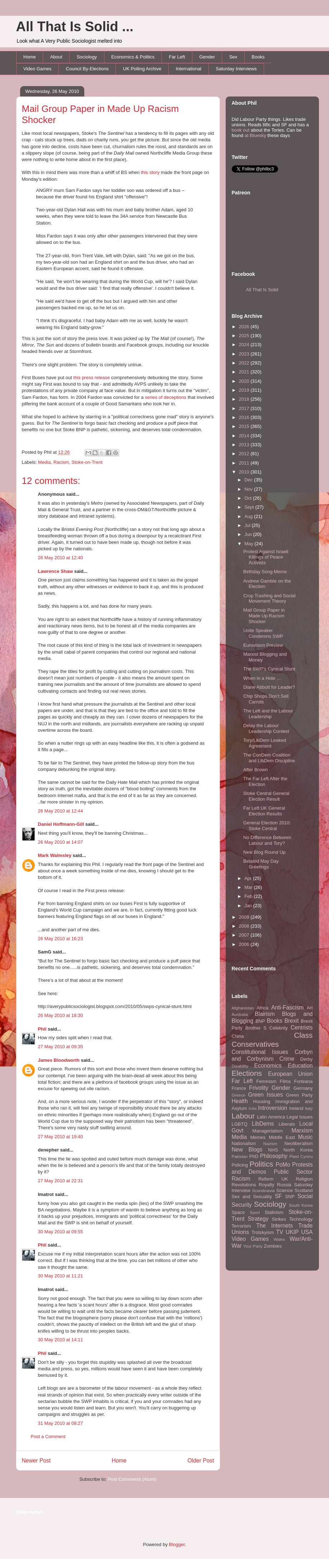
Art (310, 1008)
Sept (249, 507)
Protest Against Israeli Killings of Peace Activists (265, 557)
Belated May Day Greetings (261, 864)
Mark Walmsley (54, 855)
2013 (245, 444)
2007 (245, 935)
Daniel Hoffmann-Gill (61, 824)
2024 (245, 344)
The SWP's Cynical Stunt (269, 669)
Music (305, 1137)
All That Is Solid (262, 289)
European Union (290, 1074)
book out (241, 130)
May (249, 543)
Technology (301, 1219)
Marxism (302, 1130)
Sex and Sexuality (252, 1196)
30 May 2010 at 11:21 (60, 1275)
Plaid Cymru (301, 1156)
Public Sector (293, 1172)
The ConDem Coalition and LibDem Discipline (269, 757)
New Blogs (247, 1149)
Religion (304, 1179)
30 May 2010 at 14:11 (60, 1339)
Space (238, 1212)
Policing (240, 1165)
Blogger (177, 1544)
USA (306, 1232)
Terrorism (241, 1226)
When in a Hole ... (261, 678)
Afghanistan (243, 1007)
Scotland (304, 1190)
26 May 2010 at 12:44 (60, 811)
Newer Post (36, 1460)
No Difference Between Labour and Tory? (267, 840)
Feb (249, 896)
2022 (245, 363)
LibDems (263, 1124)
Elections (247, 1073)
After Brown (255, 769)
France (239, 1088)
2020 (245, 381)
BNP (260, 1021)
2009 (245, 917)
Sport (255, 1212)
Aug (249, 516)
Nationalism (244, 1143)
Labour (243, 1116)
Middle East (282, 1137)
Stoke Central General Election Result (266, 796)
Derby (306, 1059)
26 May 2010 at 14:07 (60, 842)
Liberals (286, 1124)
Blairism (264, 1014)
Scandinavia (263, 1190)
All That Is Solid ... (74, 26)
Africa (262, 1008)
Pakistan (240, 1156)
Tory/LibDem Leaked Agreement (264, 743)
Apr (248, 878)
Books (258, 57)
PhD (253, 1156)
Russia (284, 1184)
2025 (245, 335)
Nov (249, 489)
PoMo (283, 1165)
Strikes (279, 1219)
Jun (248, 534)
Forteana (303, 1081)
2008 (245, 926)
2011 (245, 463)
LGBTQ (240, 1124)
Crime (287, 1059)
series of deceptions (166, 397)
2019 (245, 390)
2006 (245, 944)
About (56, 57)
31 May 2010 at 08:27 (60, 1423)
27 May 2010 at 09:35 (60, 1046)
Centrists (302, 1028)
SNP (290, 1196)
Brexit (292, 1021)
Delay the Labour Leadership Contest (266, 728)
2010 (245, 472)
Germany (302, 1088)
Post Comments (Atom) (132, 1479)
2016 (245, 417)
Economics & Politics (133, 57)
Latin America (271, 1117)
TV (279, 1232)
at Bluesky (255, 135)
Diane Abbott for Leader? (269, 687)
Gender (207, 57)
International (189, 68)
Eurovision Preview (263, 645)
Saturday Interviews (236, 68)
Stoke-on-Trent (86, 462)
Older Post (201, 1460)
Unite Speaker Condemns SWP (263, 633)
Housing (262, 1101)
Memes (257, 1137)
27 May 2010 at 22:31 (60, 1180)
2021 (245, 372)
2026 (245, 326)
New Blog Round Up (264, 852)
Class (303, 1035)
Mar (249, 887)
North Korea (298, 1150)
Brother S (256, 1028)
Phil (42, 1029)
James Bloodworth (59, 1060)
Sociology (87, 57)
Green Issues (265, 1095)
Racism (61, 462)
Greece (238, 1095)
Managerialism (268, 1131)
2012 (245, 453)
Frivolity (258, 1088)
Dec (249, 479)
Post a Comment (48, 1436)
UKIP (292, 1232)
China (238, 1036)
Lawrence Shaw (55, 571)
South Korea (300, 1205)
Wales (279, 1239)
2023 (245, 354)
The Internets (274, 1226)
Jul (248, 525)
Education (300, 1066)
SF (278, 1196)
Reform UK (273, 1179)
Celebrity (278, 1028)
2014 (245, 435)
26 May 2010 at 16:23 (60, 938)
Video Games (37, 68)
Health (240, 1101)
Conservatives (255, 1044)
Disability (240, 1066)
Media (44, 462)
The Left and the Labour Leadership (268, 713)
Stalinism (273, 1212)
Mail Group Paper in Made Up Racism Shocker (264, 615)
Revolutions (244, 1184)
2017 (245, 408)
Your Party (253, 1246)
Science (284, 1190)
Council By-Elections (87, 68)
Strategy (258, 1219)
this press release (91, 377)
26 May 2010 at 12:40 (60, 557)
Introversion (272, 1108)
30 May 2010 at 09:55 (60, 1231)
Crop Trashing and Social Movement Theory (269, 598)
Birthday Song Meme (265, 571)
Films (285, 1081)
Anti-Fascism (287, 1007)
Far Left (177, 57)
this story (150, 172)
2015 (245, 426)
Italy (308, 1108)
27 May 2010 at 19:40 (60, 1136)
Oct (248, 498)
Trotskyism (263, 1232)
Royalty (266, 1184)
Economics (268, 1066)
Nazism (270, 1143)
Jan (248, 905)
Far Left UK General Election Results (264, 810)
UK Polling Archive (142, 68)
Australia (240, 1014)
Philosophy (273, 1156)
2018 (245, 399)
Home (29, 57)
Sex (233, 57)
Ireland (296, 1108)
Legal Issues (299, 1117)
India (253, 1109)
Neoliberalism (299, 1143)
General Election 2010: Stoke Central (267, 825)
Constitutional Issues (260, 1052)
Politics (261, 1164)
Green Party (299, 1095)
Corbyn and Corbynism (272, 1055)
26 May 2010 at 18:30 (60, 1015)
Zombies (273, 1246)
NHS (273, 1150)
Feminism (266, 1081)
